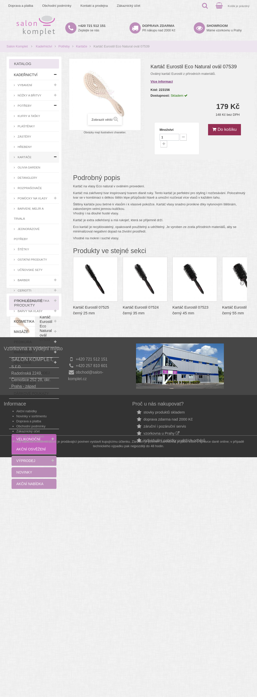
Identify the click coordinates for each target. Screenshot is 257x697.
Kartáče (81, 46)
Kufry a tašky (28, 116)
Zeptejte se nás (92, 28)
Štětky (23, 249)
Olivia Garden (28, 167)
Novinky (24, 472)
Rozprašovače (29, 188)
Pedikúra (23, 342)
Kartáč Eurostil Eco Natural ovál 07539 (46, 534)
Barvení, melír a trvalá (29, 213)
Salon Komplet (17, 46)
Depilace (22, 363)
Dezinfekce (25, 383)
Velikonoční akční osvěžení (31, 444)
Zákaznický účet (128, 6)
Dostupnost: (160, 95)
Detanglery (27, 177)
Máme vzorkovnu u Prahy (224, 28)
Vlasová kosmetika (33, 300)
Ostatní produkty (32, 259)
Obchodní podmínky (56, 6)
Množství (167, 130)
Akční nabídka (29, 484)
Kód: (154, 90)
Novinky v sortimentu (31, 641)
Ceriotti (24, 290)
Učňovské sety (30, 269)
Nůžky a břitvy (29, 95)
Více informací (162, 81)
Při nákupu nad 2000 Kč (158, 28)
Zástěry (24, 136)
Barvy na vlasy (29, 311)
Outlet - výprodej (32, 373)
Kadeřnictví (44, 46)
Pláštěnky (26, 126)
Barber (23, 280)
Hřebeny (24, 146)
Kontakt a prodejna (94, 6)
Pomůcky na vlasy (32, 198)
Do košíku (224, 129)
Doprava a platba (20, 6)
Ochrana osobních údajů (34, 666)
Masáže (21, 332)
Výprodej (25, 461)
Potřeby (64, 46)
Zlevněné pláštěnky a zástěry (26, 414)
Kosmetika (24, 321)
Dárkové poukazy (31, 393)
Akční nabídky (26, 636)
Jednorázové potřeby (27, 234)
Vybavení (24, 85)
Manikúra (23, 352)
